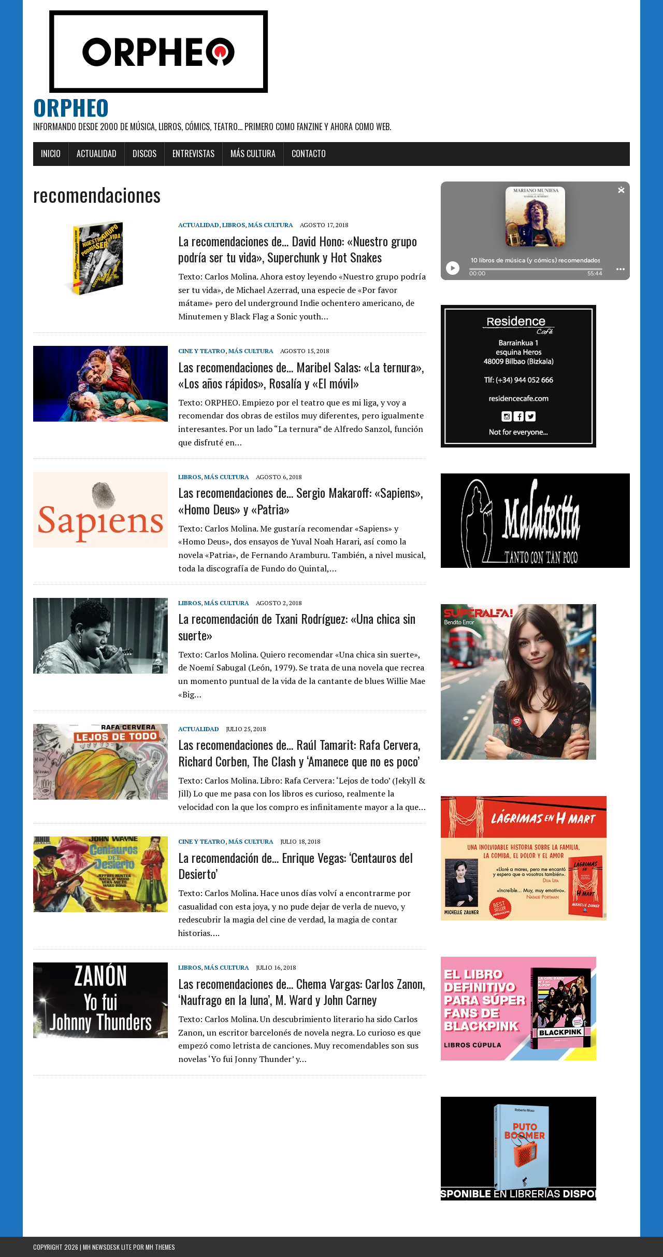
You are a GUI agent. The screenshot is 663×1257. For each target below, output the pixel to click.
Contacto (309, 153)
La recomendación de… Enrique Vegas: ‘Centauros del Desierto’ (295, 865)
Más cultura (253, 153)
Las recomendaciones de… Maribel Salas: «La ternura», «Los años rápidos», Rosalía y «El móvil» (301, 374)
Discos (144, 153)
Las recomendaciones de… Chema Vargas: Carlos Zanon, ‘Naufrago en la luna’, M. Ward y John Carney (301, 991)
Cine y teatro (201, 351)
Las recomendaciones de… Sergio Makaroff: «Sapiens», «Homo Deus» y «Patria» (300, 500)
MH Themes (160, 1246)
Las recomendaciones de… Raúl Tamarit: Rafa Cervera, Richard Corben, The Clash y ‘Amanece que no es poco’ (299, 752)
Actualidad (97, 153)
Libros (233, 225)
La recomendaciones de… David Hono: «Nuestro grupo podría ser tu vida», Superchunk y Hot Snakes (297, 248)
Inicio (51, 153)
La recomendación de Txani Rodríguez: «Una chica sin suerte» (296, 626)
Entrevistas (193, 153)
